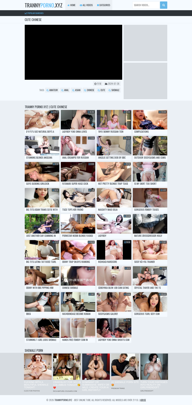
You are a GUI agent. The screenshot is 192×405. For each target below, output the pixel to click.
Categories (103, 5)
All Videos (86, 5)
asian (76, 90)
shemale (114, 90)
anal (65, 90)
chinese (89, 90)
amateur (52, 90)
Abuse (143, 400)
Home (71, 5)
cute (101, 90)
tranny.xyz (43, 5)
